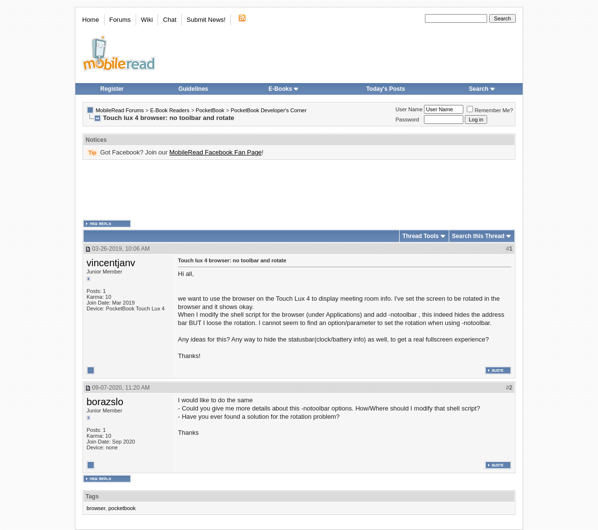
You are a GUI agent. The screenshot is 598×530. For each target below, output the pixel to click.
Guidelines (193, 88)
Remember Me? (490, 110)
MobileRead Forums (120, 110)
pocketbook (122, 508)
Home (90, 19)
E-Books (283, 88)
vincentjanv (111, 262)
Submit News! (206, 19)
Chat (169, 19)
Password (407, 119)
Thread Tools (421, 236)
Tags (92, 496)
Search (482, 88)
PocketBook (210, 110)
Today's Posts (385, 88)
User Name (409, 109)
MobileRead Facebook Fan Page (215, 152)
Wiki (147, 19)
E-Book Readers (170, 110)
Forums (120, 19)
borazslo (105, 401)
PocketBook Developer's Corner (268, 110)
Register (111, 88)
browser (96, 508)
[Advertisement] (299, 190)
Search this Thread (478, 236)
